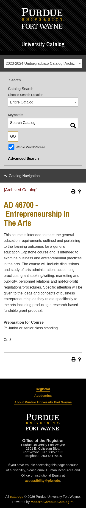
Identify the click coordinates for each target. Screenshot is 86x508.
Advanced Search (23, 158)
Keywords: (15, 115)
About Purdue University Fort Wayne (43, 402)
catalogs (16, 496)
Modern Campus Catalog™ (52, 502)
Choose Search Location (25, 95)
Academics (43, 395)
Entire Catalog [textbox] (21, 102)
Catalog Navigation (24, 176)
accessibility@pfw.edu (42, 480)
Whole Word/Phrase (30, 147)
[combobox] (43, 63)
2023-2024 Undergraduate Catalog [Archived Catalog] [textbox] (44, 63)
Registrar (43, 389)
